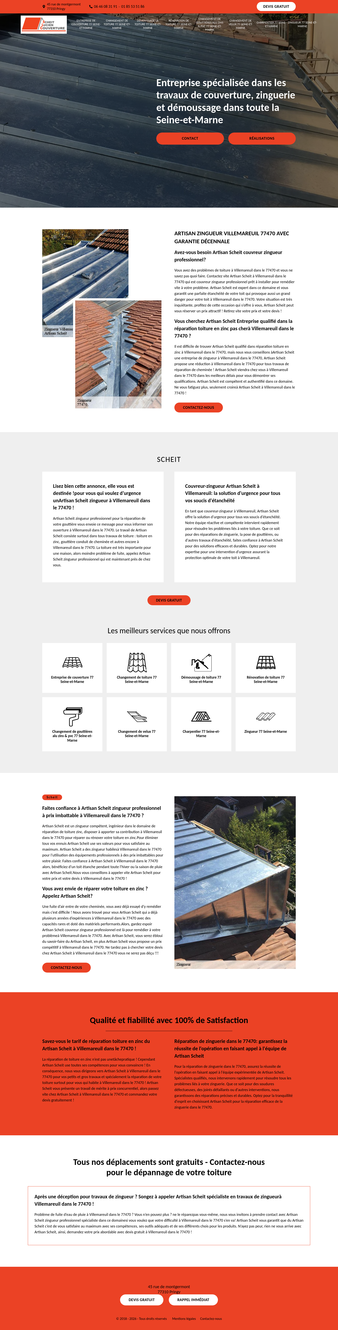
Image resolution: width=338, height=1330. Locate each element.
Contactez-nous (198, 407)
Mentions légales (184, 1319)
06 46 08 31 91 (105, 6)
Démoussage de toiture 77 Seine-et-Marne (148, 24)
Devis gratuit (276, 6)
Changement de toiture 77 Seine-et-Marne (117, 24)
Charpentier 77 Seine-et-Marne (271, 24)
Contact (190, 138)
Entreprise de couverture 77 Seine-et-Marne (86, 24)
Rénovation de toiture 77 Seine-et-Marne (179, 24)
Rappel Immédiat (193, 1299)
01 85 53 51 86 (132, 6)
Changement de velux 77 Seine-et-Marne (241, 24)
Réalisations (262, 138)
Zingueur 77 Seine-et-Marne (302, 24)
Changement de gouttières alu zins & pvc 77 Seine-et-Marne (209, 24)
